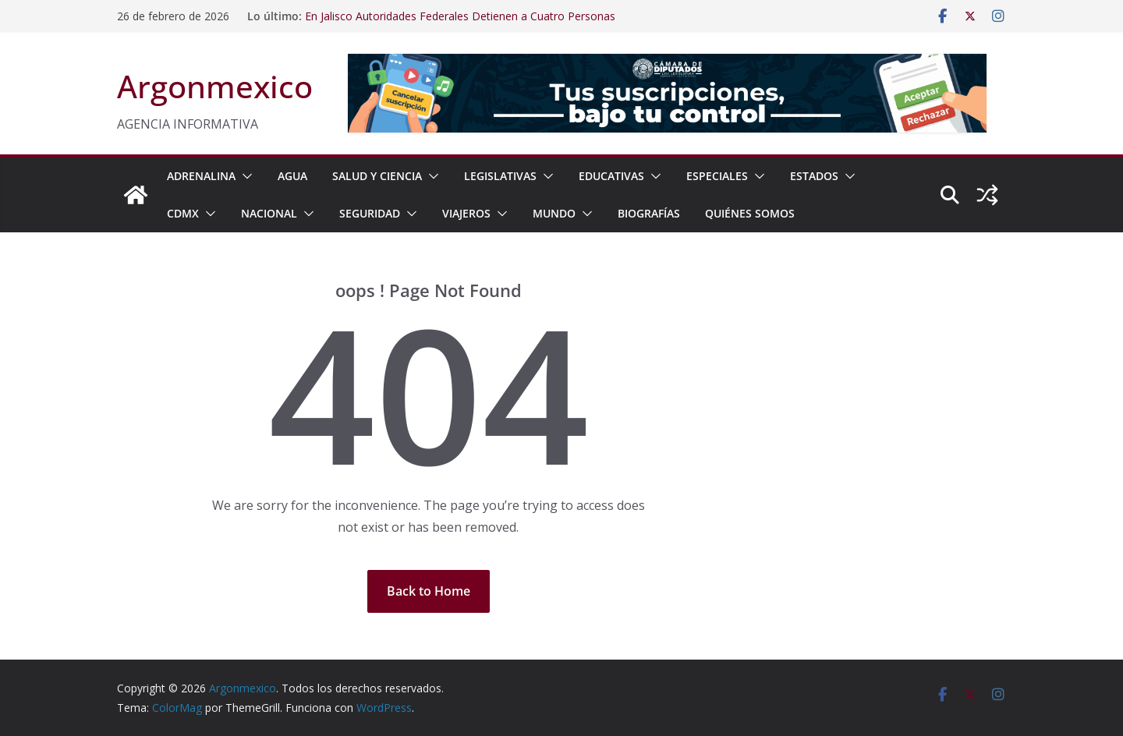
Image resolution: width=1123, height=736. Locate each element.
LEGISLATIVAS (500, 175)
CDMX (183, 213)
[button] (244, 176)
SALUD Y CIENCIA (377, 175)
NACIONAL (269, 213)
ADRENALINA (201, 175)
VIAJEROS (466, 213)
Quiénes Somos (750, 213)
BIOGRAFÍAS (649, 213)
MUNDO (554, 213)
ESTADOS (814, 175)
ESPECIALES (717, 175)
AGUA (292, 175)
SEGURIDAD (369, 213)
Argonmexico (215, 86)
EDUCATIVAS (611, 175)
